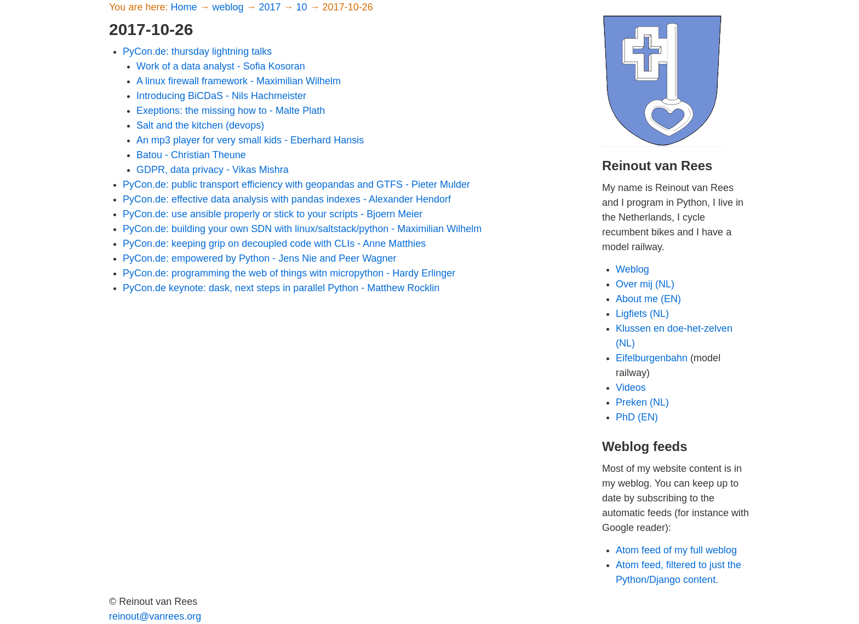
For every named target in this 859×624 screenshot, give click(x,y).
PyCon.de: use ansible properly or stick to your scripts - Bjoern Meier (272, 214)
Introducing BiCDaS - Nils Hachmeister (221, 95)
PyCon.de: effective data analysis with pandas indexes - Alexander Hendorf (287, 199)
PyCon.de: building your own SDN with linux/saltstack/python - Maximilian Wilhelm (302, 228)
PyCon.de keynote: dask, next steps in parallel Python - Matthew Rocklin (281, 287)
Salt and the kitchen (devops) (200, 125)
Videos (631, 387)
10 (303, 7)
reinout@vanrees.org (155, 616)
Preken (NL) (642, 402)
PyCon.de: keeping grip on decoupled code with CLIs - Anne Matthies (274, 243)
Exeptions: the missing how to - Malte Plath (230, 110)
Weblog (632, 269)
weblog (229, 7)
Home (184, 7)
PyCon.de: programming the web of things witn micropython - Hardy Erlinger (289, 273)
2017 (271, 7)
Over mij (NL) (645, 284)
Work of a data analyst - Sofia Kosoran (220, 66)
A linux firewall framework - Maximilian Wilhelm (238, 81)
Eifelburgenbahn (652, 358)
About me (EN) (648, 298)
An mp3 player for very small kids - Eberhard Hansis (250, 140)
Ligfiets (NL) (642, 313)
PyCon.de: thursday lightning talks (197, 51)
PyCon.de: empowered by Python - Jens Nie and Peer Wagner (260, 258)
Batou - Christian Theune (191, 154)
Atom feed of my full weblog (676, 550)
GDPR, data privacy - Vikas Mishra (212, 169)
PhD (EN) (637, 417)
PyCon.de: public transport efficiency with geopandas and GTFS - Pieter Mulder (296, 184)
